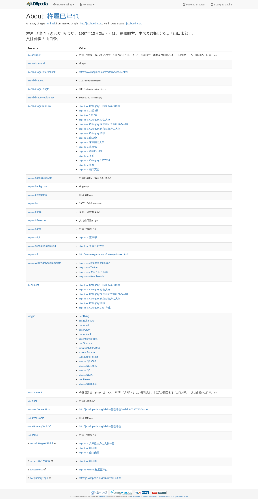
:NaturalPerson (89, 356)
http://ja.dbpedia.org (91, 23)
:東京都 (88, 146)
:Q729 (86, 374)
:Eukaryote (87, 320)
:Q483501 (88, 383)
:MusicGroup (90, 347)
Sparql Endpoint (221, 4)
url (33, 254)
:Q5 (84, 370)
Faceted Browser (194, 4)
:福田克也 (89, 169)
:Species (85, 343)
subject (33, 285)
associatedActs (40, 177)
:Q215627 (88, 365)
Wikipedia (103, 496)
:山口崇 (88, 137)
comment (35, 392)
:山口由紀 (89, 452)
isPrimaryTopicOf (39, 426)
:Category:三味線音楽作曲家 (99, 106)
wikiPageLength (38, 89)
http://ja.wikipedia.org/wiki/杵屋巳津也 (100, 426)
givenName (36, 418)
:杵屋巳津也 (93, 469)
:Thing (84, 316)
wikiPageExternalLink (42, 72)
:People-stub (91, 276)
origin (34, 237)
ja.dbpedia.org (134, 23)
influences (37, 220)
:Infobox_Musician (94, 262)
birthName (37, 194)
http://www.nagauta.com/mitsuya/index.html (103, 72)
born (34, 203)
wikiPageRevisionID (41, 97)
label (32, 400)
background (36, 63)
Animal (51, 23)
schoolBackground (42, 245)
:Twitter (88, 267)
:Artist (84, 325)
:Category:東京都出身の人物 (99, 128)
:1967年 (88, 115)
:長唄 (86, 155)
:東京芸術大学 (91, 142)
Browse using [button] (63, 4)
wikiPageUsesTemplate (44, 262)
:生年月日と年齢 (93, 271)
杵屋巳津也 (63, 16)
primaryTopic (39, 478)
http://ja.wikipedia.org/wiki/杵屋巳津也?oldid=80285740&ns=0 (113, 409)
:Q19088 (87, 361)
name (35, 228)
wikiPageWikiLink (39, 106)
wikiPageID (36, 80)
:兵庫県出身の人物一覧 (96, 443)
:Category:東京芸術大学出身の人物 (103, 124)
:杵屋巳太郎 (90, 151)
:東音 (86, 164)
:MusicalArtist (88, 338)
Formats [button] (86, 4)
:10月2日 (89, 110)
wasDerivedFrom (39, 409)
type (31, 316)
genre (35, 211)
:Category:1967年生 (95, 160)
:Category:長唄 (92, 133)
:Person (85, 329)
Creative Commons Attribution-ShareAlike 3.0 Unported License (159, 496)
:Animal (85, 334)
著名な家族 (40, 461)
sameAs (36, 469)
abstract (34, 55)
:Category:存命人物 (94, 119)
